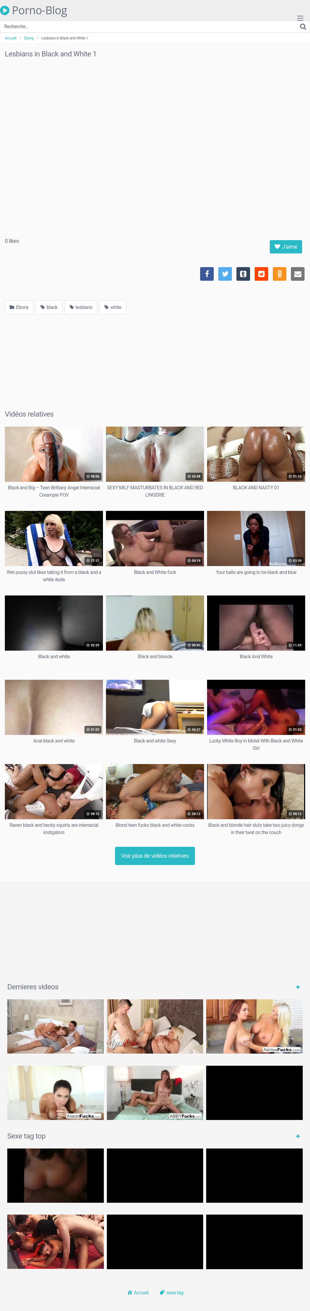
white (112, 307)
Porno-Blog (33, 10)
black (49, 307)
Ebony (29, 38)
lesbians (81, 307)
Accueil (10, 38)
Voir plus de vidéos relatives (155, 855)
